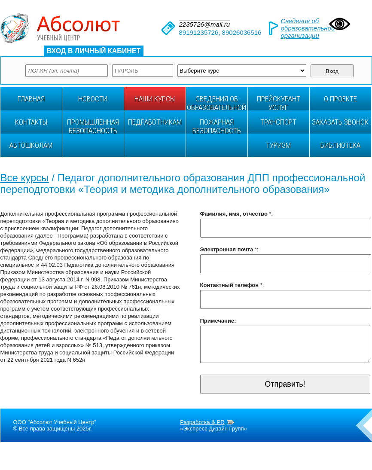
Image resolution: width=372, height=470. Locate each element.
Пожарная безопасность (216, 126)
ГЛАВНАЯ (31, 99)
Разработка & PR (202, 428)
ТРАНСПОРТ (278, 122)
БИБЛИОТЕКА (340, 145)
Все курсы (24, 177)
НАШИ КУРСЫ (154, 99)
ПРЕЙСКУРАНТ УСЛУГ (278, 102)
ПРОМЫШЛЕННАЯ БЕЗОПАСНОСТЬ (93, 126)
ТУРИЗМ (278, 145)
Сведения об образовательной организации (308, 28)
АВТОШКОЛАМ (30, 145)
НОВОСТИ (92, 99)
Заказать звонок (340, 122)
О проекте (340, 99)
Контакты (31, 122)
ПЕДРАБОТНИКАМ (155, 122)
